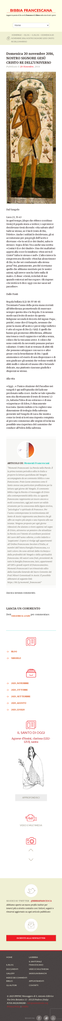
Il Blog (35, 35)
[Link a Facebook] (39, 1018)
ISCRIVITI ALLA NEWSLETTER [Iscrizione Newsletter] (31, 938)
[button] (31, 850)
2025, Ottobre (19, 690)
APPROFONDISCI (31, 797)
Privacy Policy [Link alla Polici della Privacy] (13, 1006)
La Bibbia (33, 957)
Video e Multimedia (39, 969)
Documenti (12, 969)
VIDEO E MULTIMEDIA (31, 820)
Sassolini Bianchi (38, 973)
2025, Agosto (18, 703)
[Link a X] (46, 1018)
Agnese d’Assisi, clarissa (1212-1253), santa (31, 740)
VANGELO (16, 658)
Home (9, 957)
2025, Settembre (20, 696)
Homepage (17, 35)
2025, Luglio (18, 709)
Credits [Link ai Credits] (25, 1006)
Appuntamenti (36, 981)
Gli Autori (11, 985)
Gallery (10, 973)
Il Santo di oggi (31, 732)
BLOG (27, 35)
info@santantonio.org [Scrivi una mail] (37, 1003)
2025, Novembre (20, 683)
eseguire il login (21, 616)
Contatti (33, 985)
